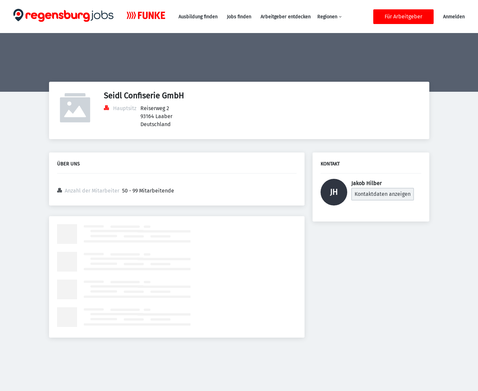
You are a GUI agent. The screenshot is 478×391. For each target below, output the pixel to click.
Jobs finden (239, 17)
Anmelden (454, 17)
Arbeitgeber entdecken (286, 17)
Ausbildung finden (197, 17)
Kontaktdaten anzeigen (383, 194)
